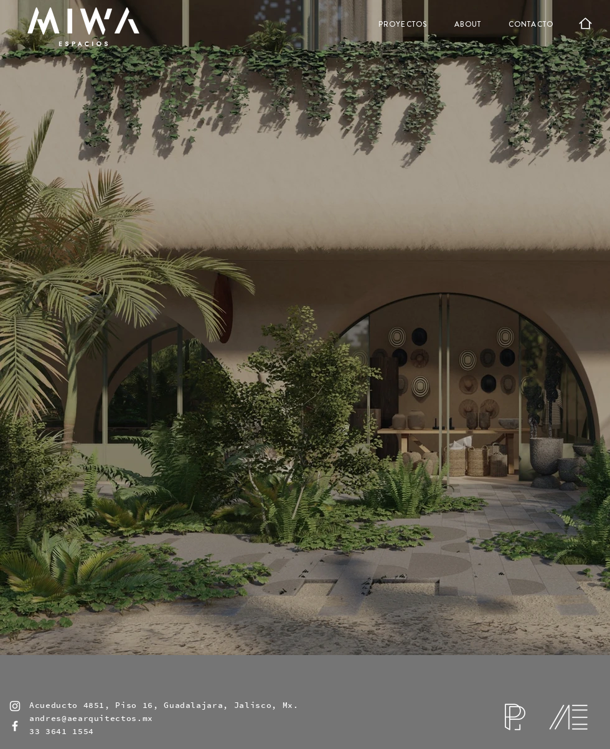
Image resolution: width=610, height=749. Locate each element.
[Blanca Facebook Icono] (15, 726)
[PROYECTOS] (404, 24)
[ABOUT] (469, 24)
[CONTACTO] (532, 24)
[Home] (585, 23)
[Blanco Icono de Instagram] (15, 706)
